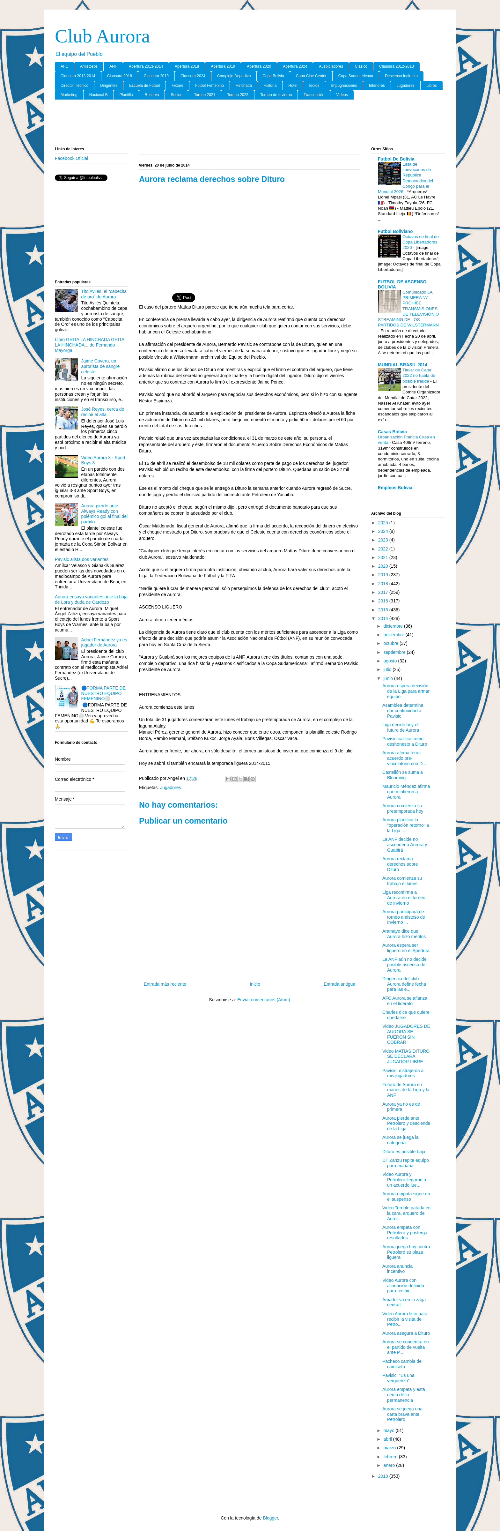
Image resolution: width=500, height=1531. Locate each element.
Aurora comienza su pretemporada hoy (402, 808)
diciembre (393, 626)
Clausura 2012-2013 (396, 66)
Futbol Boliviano (395, 231)
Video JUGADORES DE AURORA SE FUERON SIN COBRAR (406, 1034)
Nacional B (98, 95)
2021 (383, 557)
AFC (64, 66)
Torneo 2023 (237, 95)
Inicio (255, 984)
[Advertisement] (250, 123)
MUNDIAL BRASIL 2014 (402, 364)
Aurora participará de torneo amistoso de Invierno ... (403, 917)
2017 (383, 592)
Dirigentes (108, 85)
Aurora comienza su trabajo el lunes (402, 881)
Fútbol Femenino (209, 85)
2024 (383, 531)
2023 (383, 539)
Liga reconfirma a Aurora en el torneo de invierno (403, 898)
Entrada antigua (339, 984)
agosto (390, 660)
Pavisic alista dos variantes (81, 559)
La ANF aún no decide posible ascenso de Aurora (404, 965)
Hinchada (244, 85)
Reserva (152, 95)
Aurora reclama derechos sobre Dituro (400, 864)
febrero (391, 1456)
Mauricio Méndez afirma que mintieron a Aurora (406, 792)
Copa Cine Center (311, 76)
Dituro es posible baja (403, 1151)
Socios (176, 95)
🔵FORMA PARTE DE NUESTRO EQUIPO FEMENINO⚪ (103, 693)
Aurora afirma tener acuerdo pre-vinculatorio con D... (404, 758)
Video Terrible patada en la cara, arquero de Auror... (406, 1213)
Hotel (292, 85)
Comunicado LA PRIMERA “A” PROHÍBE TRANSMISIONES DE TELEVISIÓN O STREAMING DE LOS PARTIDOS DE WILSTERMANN (408, 309)
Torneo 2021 (204, 95)
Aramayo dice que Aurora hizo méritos (404, 934)
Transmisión (314, 95)
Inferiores (377, 85)
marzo (390, 1447)
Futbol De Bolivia (396, 158)
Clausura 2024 (192, 76)
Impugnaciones (344, 85)
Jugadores (406, 85)
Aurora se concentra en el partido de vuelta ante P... (405, 1347)
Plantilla (126, 95)
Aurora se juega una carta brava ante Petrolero (402, 1414)
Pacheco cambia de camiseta (402, 1364)
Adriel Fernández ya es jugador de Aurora (104, 642)
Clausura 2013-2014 (78, 76)
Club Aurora (102, 36)
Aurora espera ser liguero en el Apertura (406, 948)
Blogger (270, 1517)
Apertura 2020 (259, 66)
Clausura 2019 (156, 76)
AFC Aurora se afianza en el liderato (404, 1001)
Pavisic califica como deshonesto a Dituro (404, 741)
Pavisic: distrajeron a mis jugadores (402, 1073)
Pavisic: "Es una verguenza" (398, 1378)
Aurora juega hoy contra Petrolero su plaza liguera (406, 1252)
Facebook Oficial (71, 158)
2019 (383, 574)
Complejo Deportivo (234, 76)
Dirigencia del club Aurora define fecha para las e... (404, 984)
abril (388, 1439)
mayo (389, 1430)
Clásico (361, 66)
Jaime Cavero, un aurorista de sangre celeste (100, 366)
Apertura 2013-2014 (146, 66)
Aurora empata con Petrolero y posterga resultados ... (404, 1233)
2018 (383, 583)
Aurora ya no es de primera (401, 1107)
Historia (270, 85)
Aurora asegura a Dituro (406, 1333)
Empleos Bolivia (395, 487)
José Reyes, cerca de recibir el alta (102, 412)
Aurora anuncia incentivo (397, 1269)
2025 (383, 522)
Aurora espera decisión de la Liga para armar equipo (406, 691)
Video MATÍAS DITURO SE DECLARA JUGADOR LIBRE (406, 1056)
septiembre (395, 652)
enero (389, 1465)
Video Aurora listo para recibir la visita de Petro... (404, 1319)
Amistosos (89, 66)
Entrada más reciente (165, 984)
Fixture (177, 85)
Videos (342, 95)
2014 (383, 618)
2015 (383, 609)
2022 (383, 548)
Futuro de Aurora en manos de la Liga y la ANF (405, 1090)
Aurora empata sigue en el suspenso (406, 1196)
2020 (383, 566)
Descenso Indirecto (401, 76)
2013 (383, 1476)
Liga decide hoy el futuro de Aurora (400, 727)
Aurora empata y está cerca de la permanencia (403, 1395)
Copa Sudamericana (355, 76)
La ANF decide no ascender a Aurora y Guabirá (404, 845)
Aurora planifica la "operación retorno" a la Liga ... (405, 825)
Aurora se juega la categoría (400, 1140)
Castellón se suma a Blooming (402, 775)
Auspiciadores (331, 66)
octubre (391, 643)
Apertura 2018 (187, 66)
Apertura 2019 (223, 66)
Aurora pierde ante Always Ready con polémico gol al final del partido (104, 513)
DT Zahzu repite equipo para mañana (405, 1163)
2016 (383, 600)
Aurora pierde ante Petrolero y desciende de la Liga (406, 1123)
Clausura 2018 (119, 76)
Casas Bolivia (392, 431)
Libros (431, 85)
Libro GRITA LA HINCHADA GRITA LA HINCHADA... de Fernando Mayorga (89, 345)
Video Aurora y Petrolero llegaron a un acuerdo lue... (404, 1180)
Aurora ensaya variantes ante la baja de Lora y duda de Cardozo (91, 599)
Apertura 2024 (295, 66)
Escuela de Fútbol (144, 85)
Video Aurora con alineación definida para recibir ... (403, 1286)
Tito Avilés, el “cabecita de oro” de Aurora (104, 294)
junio (388, 678)
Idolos (314, 85)
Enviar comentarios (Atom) (263, 999)
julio (388, 669)
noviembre (394, 634)
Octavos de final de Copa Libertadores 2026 (420, 242)
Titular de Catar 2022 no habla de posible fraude (418, 376)
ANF (113, 66)
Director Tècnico (74, 85)
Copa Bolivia (273, 76)
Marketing (69, 95)
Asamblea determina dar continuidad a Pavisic (402, 711)
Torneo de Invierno (276, 95)
